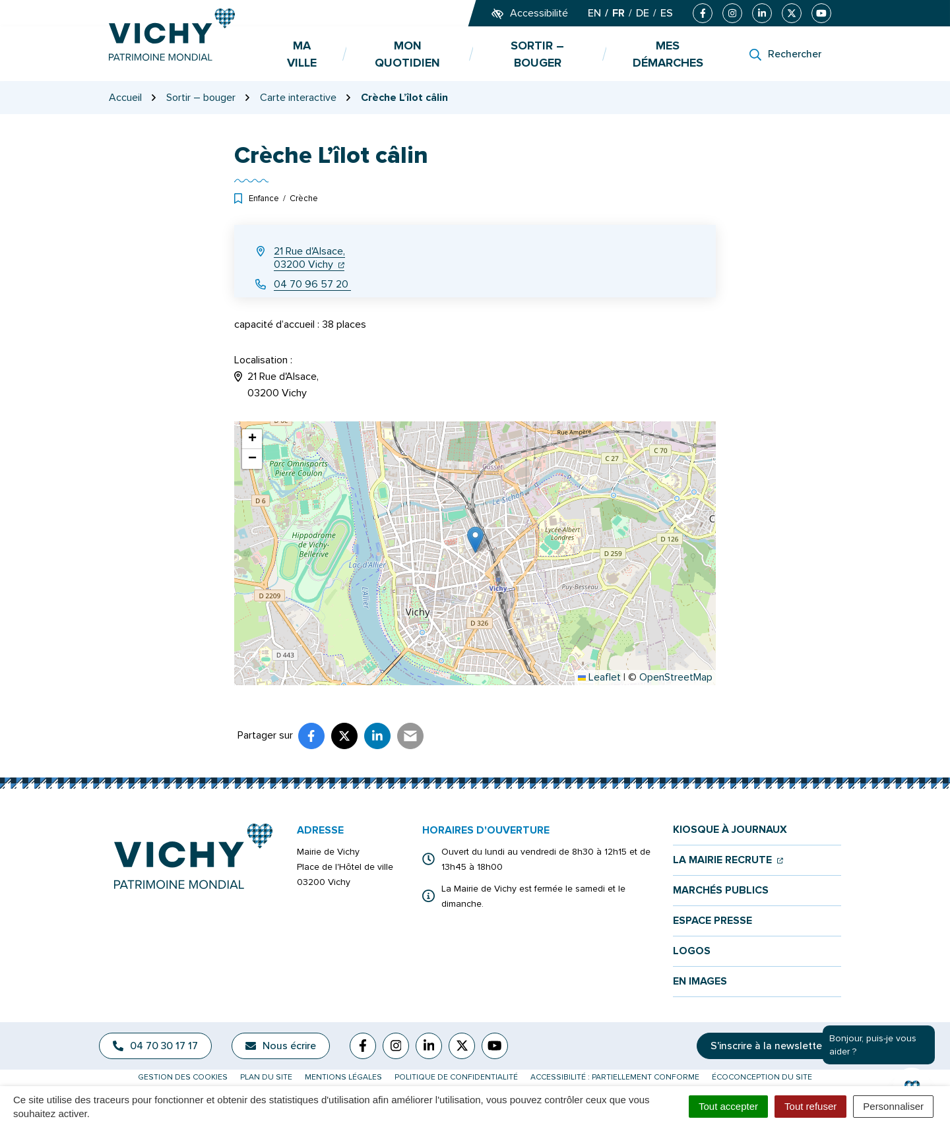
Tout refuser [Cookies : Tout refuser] (810, 1106)
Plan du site (266, 1077)
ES (666, 13)
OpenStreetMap (675, 677)
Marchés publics (721, 890)
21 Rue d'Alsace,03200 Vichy (309, 258)
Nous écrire (280, 1045)
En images (700, 981)
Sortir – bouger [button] (537, 54)
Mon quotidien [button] (407, 54)
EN (594, 13)
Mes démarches (668, 54)
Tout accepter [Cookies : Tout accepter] (728, 1106)
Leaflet (599, 677)
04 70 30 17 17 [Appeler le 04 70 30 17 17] (155, 1045)
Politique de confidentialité (456, 1077)
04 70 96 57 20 (312, 284)
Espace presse (712, 921)
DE (642, 13)
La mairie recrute (728, 860)
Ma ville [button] (302, 54)
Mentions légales (343, 1077)
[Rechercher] (785, 54)
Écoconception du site (762, 1077)
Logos (692, 951)
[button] (475, 539)
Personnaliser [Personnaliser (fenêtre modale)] (893, 1106)
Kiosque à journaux (730, 830)
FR (618, 13)
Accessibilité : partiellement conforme (614, 1077)
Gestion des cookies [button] (183, 1077)
